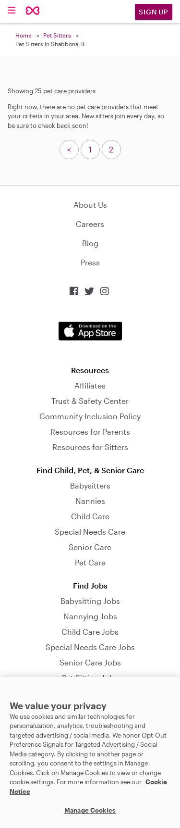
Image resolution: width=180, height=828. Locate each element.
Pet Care (90, 562)
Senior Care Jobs (90, 662)
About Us (90, 204)
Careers (90, 223)
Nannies (90, 500)
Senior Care (90, 547)
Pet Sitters (57, 35)
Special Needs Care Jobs (90, 647)
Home (23, 35)
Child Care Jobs (90, 631)
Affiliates (90, 385)
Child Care (90, 516)
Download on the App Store (90, 331)
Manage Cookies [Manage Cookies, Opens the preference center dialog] (90, 810)
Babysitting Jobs (90, 600)
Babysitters (90, 485)
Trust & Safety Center (90, 400)
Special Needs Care (90, 531)
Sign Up (153, 12)
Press (90, 262)
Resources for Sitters (90, 447)
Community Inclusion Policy (90, 416)
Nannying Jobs (90, 616)
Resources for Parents (90, 431)
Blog (90, 243)
